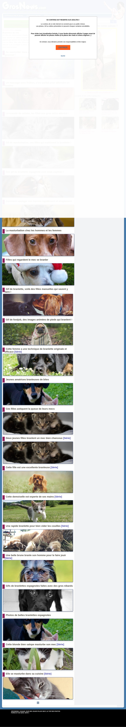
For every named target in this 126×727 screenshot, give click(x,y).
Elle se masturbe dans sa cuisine (24, 673)
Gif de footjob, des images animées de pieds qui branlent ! (39, 319)
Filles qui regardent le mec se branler (27, 259)
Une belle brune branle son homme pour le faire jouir (36, 555)
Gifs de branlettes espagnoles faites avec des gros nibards (39, 585)
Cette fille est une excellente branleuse (28, 467)
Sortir (63, 56)
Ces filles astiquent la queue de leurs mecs (30, 408)
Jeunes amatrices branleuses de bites (27, 379)
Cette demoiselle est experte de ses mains (30, 496)
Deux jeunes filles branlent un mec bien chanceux (34, 438)
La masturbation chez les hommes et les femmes (33, 230)
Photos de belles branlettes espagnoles (28, 615)
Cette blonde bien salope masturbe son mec (31, 644)
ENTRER (62, 47)
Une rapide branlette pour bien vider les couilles (33, 526)
